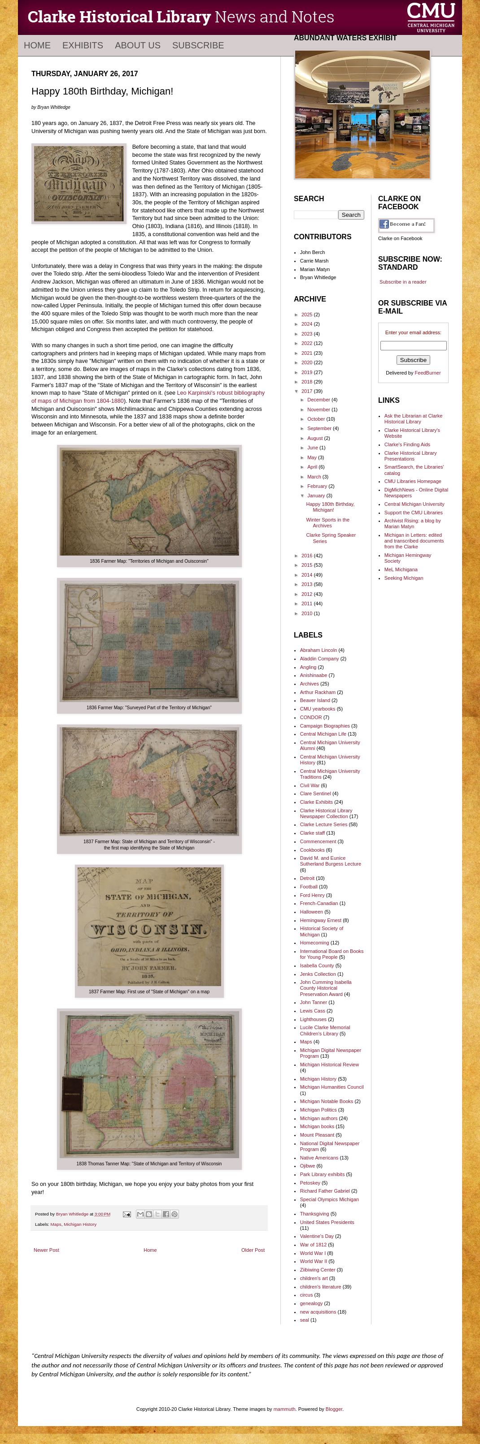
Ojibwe (307, 1165)
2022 (307, 343)
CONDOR (311, 717)
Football (309, 886)
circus (306, 1294)
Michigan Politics (318, 1109)
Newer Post (46, 1250)
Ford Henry (312, 895)
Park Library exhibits (322, 1174)
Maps (56, 1224)
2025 (307, 314)
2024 (307, 324)
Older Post (253, 1250)
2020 (307, 362)
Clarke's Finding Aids (407, 444)
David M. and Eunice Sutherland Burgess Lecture (330, 860)
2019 (307, 372)
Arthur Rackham (318, 692)
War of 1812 (313, 1244)
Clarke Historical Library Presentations (410, 455)
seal (304, 1320)
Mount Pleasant (317, 1135)
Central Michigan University (414, 504)
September (320, 428)
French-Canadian (319, 903)
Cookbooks (312, 850)
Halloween (311, 911)
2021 (307, 353)
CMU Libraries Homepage (412, 481)
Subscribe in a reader (403, 281)
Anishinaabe (313, 675)
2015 (307, 565)
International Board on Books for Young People (332, 954)
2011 (307, 603)
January (316, 495)
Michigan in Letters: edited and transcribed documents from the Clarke (414, 540)
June (313, 447)
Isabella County (317, 965)
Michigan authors (319, 1118)
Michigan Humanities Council (332, 1087)
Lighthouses (313, 1019)
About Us (138, 45)
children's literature (320, 1286)
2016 (307, 555)
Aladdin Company (319, 658)
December (319, 399)
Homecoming (314, 942)
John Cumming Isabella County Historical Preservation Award (326, 987)
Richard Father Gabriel (325, 1191)
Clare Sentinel (315, 793)
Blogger (334, 1409)
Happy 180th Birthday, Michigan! (330, 507)
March (315, 476)
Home (37, 45)
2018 (307, 381)
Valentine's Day (317, 1236)
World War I (313, 1253)
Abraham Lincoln (318, 650)
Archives (309, 683)
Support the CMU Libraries (413, 512)
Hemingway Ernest (320, 920)
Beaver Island (315, 700)
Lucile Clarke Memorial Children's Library (325, 1030)
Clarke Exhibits (316, 802)
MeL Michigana (401, 569)
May (312, 457)
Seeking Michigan (403, 578)
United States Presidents (327, 1222)
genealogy (311, 1303)
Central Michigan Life (323, 734)
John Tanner (313, 1002)
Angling (308, 667)
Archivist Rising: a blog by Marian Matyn (412, 523)
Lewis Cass (312, 1010)
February (317, 486)
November (319, 409)
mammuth (285, 1409)
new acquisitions (318, 1312)
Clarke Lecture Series (324, 824)
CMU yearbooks (318, 708)
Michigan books (317, 1126)
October (316, 419)
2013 (307, 584)
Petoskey (310, 1182)
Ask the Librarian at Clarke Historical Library (413, 418)
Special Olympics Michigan (329, 1199)
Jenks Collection (318, 974)
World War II (313, 1261)
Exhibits (82, 45)
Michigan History (80, 1224)
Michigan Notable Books (326, 1101)
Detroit (307, 878)
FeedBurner (428, 372)
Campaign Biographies (325, 725)
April (313, 467)
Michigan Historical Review (329, 1064)
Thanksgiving (314, 1213)
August (315, 438)
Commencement (318, 841)
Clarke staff (312, 833)
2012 (307, 594)
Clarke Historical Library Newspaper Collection (326, 813)
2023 (307, 333)
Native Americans (319, 1157)
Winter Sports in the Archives (327, 522)
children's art (314, 1278)
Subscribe (198, 45)
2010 (307, 613)
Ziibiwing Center (318, 1269)
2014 (307, 575)
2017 (307, 391)
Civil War (310, 785)
